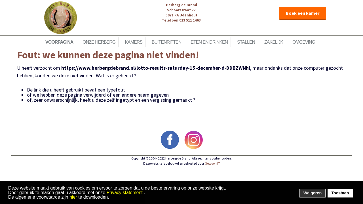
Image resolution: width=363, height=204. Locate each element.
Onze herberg (99, 42)
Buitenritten (166, 42)
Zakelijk (273, 42)
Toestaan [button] (340, 193)
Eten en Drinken (209, 42)
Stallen (246, 42)
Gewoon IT (212, 163)
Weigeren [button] (312, 193)
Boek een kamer (302, 13)
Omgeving (303, 42)
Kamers (133, 42)
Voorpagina (59, 42)
